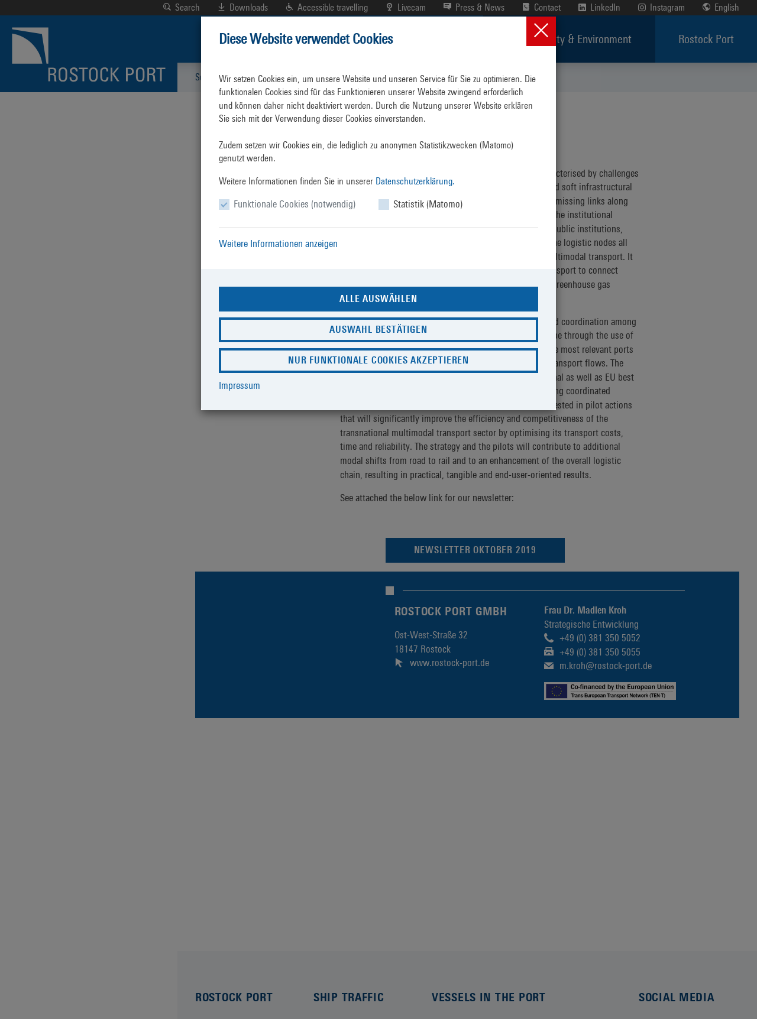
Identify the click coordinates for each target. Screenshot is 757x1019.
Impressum (239, 385)
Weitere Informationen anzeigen (278, 243)
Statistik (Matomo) (427, 204)
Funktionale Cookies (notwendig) (294, 204)
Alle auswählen (378, 298)
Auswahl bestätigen (378, 329)
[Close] (541, 31)
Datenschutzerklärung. (415, 181)
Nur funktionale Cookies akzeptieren (378, 360)
